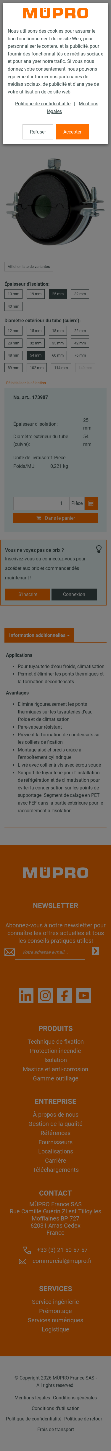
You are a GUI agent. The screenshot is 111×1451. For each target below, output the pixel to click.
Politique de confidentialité (42, 104)
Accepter (72, 132)
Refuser (38, 132)
